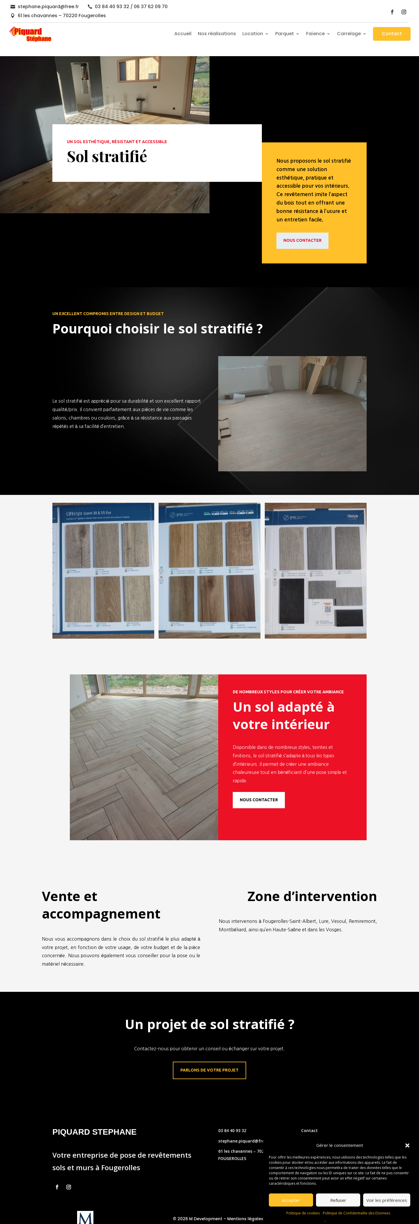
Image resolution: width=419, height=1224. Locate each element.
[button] (407, 1145)
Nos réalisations (217, 33)
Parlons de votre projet (209, 1059)
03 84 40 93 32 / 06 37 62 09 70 (131, 6)
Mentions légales (245, 1207)
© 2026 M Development (197, 1207)
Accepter (291, 1200)
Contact (392, 33)
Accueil (182, 33)
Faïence (315, 33)
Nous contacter (302, 229)
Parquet (284, 33)
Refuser (338, 1200)
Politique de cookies (303, 1213)
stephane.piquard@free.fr (48, 6)
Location (252, 33)
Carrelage (349, 33)
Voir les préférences (386, 1200)
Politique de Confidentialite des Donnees (356, 1213)
